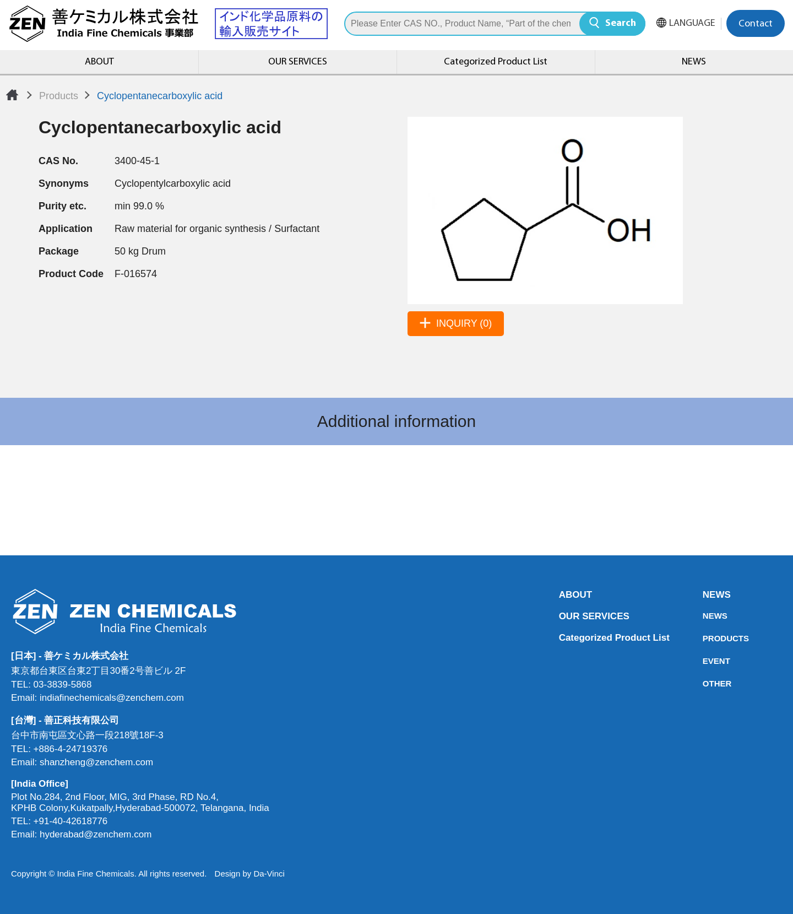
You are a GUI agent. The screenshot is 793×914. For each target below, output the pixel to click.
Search (620, 23)
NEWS (694, 62)
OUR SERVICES (297, 62)
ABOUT (99, 62)
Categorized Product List (495, 62)
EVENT (706, 661)
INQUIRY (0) (464, 323)
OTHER (706, 683)
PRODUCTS (706, 638)
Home (12, 94)
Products (58, 95)
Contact (755, 24)
